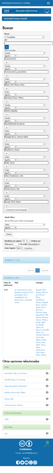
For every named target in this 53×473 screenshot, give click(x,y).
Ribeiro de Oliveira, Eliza (42, 294)
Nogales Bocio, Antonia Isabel (42, 304)
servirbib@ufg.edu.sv (30, 453)
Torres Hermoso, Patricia (41, 309)
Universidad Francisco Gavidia (15, 19)
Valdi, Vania (40, 345)
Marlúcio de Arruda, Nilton (42, 337)
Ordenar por (36, 241)
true (6, 433)
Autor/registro (10, 248)
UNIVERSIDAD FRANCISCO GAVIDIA (16, 3)
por (6, 40)
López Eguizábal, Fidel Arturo (42, 314)
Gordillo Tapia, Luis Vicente (42, 332)
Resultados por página (13, 241)
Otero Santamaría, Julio (40, 349)
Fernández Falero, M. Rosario (40, 327)
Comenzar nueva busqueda (16, 210)
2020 (7, 419)
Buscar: (7, 34)
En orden (24, 244)
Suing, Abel (40, 322)
